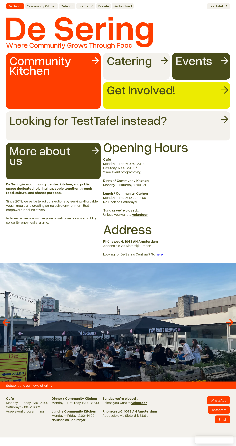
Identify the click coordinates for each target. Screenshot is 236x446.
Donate (103, 6)
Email (222, 419)
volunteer (140, 214)
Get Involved (122, 6)
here (159, 254)
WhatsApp (218, 400)
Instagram (218, 410)
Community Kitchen (41, 6)
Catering (67, 6)
